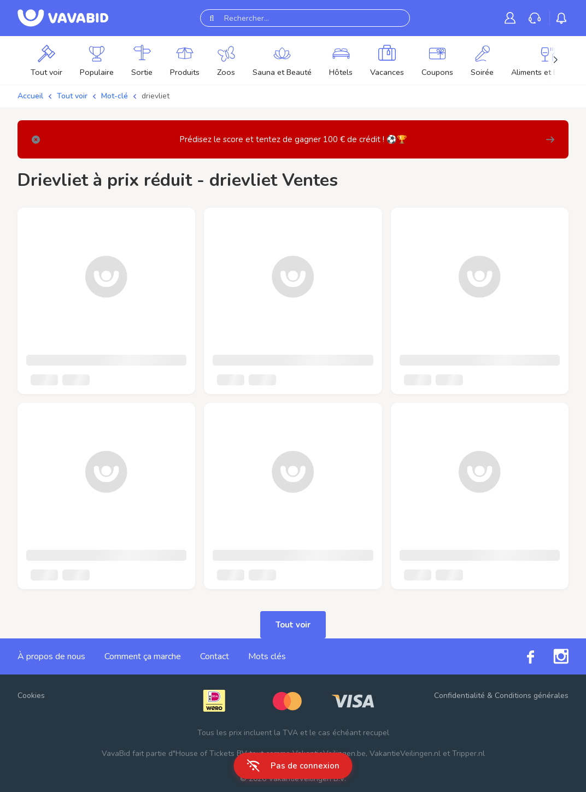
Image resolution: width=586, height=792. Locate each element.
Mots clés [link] (267, 656)
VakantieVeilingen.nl (405, 753)
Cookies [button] (31, 695)
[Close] (36, 139)
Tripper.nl (468, 753)
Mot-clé (114, 96)
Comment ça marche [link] (142, 656)
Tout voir (72, 96)
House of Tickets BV (211, 753)
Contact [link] (214, 656)
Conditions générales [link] (532, 695)
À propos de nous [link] (51, 656)
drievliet (155, 96)
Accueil (30, 96)
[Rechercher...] (305, 18)
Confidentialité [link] (459, 695)
